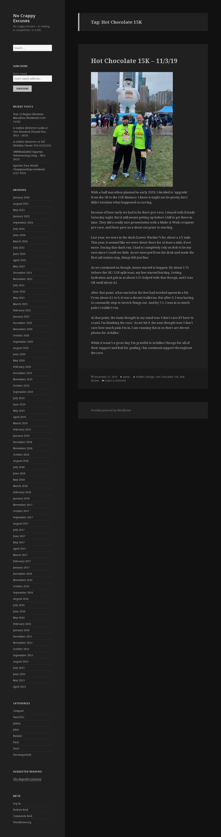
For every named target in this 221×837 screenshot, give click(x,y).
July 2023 (19, 247)
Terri (16, 748)
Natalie (17, 736)
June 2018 (19, 473)
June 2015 (19, 674)
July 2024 (19, 228)
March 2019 (20, 423)
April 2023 (19, 260)
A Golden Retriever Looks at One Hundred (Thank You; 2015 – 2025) (30, 131)
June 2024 (19, 235)
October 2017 (21, 511)
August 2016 (20, 598)
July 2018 (19, 467)
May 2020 (19, 360)
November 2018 (22, 448)
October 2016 (21, 586)
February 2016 (22, 624)
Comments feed (22, 816)
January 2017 (21, 567)
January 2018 (21, 498)
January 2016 (21, 630)
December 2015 (22, 636)
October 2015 (21, 649)
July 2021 (19, 285)
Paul (16, 742)
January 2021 (21, 316)
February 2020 (22, 366)
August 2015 (20, 661)
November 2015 (22, 642)
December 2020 (22, 323)
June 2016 (19, 611)
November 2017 (22, 504)
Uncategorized (22, 754)
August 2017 (20, 523)
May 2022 (19, 266)
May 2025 (19, 210)
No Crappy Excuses (24, 18)
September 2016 (23, 592)
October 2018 (21, 454)
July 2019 (19, 398)
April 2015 (19, 686)
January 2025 (21, 216)
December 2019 (22, 373)
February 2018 (22, 492)
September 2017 (23, 517)
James (16, 723)
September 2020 (23, 341)
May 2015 (19, 680)
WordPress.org (22, 822)
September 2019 (23, 392)
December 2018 (22, 442)
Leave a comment (115, 380)
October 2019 (21, 385)
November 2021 (22, 279)
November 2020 (22, 329)
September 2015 (23, 655)
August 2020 (20, 348)
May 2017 (19, 542)
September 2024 (23, 222)
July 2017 (19, 529)
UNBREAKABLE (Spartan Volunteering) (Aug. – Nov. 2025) (29, 155)
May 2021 (19, 297)
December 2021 (22, 272)
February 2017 (22, 561)
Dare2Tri (18, 717)
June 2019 (19, 404)
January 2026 (21, 197)
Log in (17, 803)
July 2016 (19, 605)
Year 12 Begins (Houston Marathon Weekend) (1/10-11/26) (29, 117)
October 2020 (21, 335)
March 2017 (20, 555)
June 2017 (19, 536)
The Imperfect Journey (27, 779)
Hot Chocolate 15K (167, 376)
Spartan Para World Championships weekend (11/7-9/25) (29, 169)
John (16, 729)
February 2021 (22, 310)
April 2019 (19, 417)
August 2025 (20, 203)
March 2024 (20, 241)
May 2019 (19, 410)
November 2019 (22, 379)
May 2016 (19, 617)
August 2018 (20, 460)
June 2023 (19, 254)
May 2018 (19, 479)
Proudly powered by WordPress (111, 410)
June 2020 (19, 354)
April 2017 (19, 548)
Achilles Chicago (145, 376)
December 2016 (22, 573)
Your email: (20, 73)
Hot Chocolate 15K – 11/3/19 (134, 60)
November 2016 (22, 580)
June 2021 (19, 291)
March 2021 (20, 304)
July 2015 (19, 667)
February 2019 (22, 429)
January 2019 (21, 435)
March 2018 (20, 486)
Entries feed (20, 809)
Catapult (18, 710)
